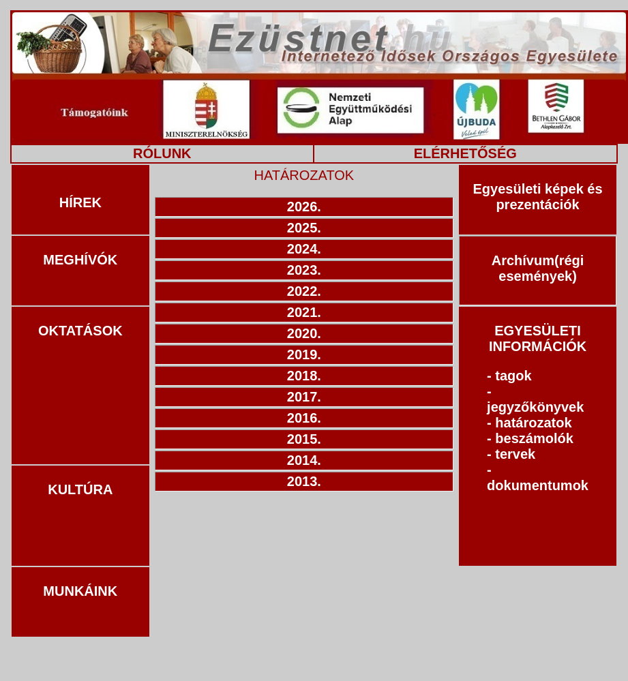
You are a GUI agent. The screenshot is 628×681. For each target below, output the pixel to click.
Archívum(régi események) (538, 268)
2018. (304, 375)
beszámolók (534, 438)
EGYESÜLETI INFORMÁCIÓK (537, 338)
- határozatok (529, 422)
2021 (302, 312)
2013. (304, 481)
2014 (302, 460)
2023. (304, 269)
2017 (302, 396)
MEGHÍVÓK (80, 259)
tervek (515, 454)
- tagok (509, 375)
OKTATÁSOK (80, 330)
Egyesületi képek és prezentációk (537, 196)
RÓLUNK (162, 153)
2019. (304, 354)
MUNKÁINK (80, 591)
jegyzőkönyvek (535, 406)
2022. (304, 291)
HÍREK (80, 202)
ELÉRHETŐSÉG (465, 153)
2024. (304, 248)
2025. (304, 227)
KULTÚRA (80, 489)
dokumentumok (537, 485)
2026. (304, 206)
